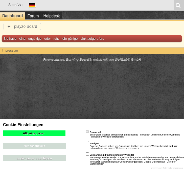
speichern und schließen (34, 158)
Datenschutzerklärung (173, 168)
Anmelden (15, 5)
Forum (33, 16)
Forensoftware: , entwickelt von (92, 59)
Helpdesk (51, 16)
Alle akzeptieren (34, 133)
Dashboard (12, 16)
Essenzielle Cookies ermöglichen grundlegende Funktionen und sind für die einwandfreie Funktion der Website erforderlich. (133, 134)
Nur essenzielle (34, 145)
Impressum (156, 168)
